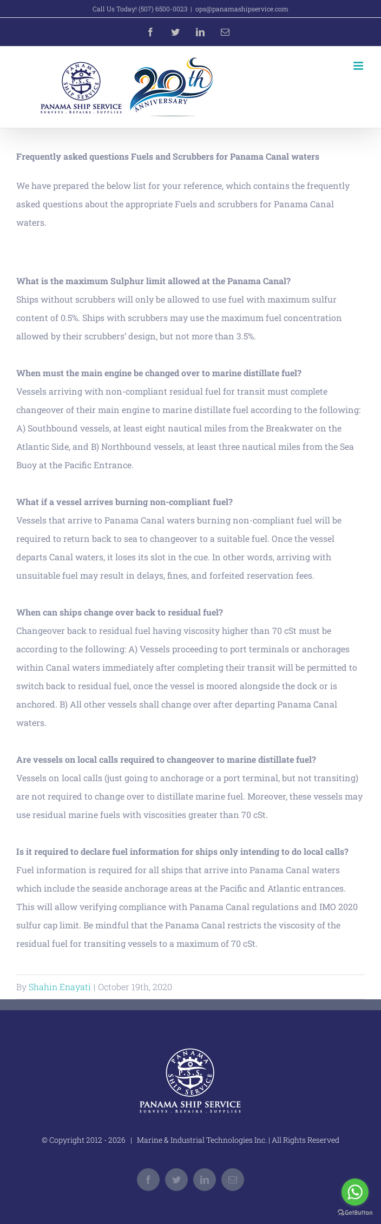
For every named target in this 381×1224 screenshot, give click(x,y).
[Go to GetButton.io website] (355, 1212)
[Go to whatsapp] (355, 1192)
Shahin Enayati (60, 986)
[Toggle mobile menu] (359, 65)
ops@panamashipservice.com (241, 8)
